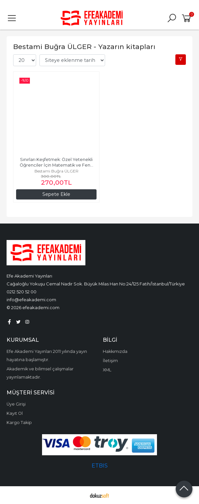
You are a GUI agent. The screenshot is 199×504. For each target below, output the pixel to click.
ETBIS (100, 466)
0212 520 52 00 (21, 291)
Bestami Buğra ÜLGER (56, 171)
